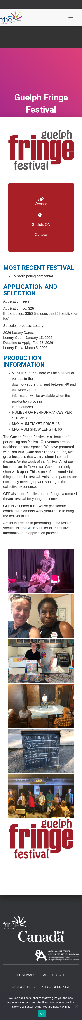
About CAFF (54, 975)
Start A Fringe (56, 987)
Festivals (26, 975)
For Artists (23, 987)
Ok (42, 1013)
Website (41, 204)
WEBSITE (35, 528)
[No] (76, 1006)
